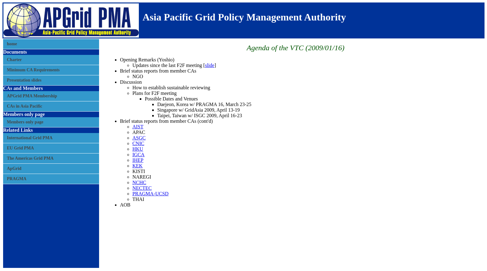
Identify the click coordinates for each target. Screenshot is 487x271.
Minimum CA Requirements (33, 70)
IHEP (137, 160)
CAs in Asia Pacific (24, 106)
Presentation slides (24, 80)
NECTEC (142, 188)
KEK (137, 165)
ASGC (139, 137)
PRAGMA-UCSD (150, 193)
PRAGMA (16, 178)
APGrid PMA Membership (32, 96)
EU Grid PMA (20, 148)
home (12, 44)
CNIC (138, 143)
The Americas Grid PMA (30, 158)
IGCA (138, 154)
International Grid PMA (29, 138)
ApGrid (14, 168)
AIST (137, 126)
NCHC (139, 182)
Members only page (25, 122)
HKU (137, 149)
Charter (14, 59)
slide (209, 65)
